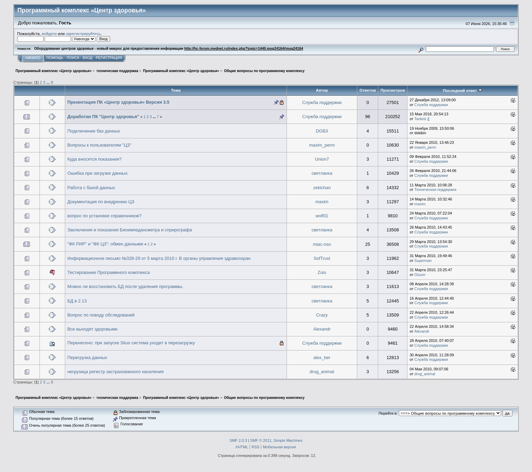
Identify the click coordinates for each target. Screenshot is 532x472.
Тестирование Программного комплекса (108, 272)
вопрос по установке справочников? (104, 215)
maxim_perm (322, 145)
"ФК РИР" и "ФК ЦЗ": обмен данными (105, 243)
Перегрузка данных (87, 357)
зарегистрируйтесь (83, 33)
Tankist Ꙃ (421, 119)
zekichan (322, 187)
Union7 (322, 159)
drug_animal (322, 371)
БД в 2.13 (76, 300)
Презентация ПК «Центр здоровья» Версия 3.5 (118, 102)
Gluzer (419, 275)
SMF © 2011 (260, 440)
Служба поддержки (322, 102)
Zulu (321, 272)
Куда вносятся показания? (94, 159)
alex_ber (322, 357)
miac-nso (322, 244)
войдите (49, 33)
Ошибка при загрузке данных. (98, 173)
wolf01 (321, 215)
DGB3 (322, 131)
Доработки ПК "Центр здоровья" (103, 116)
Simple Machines (288, 440)
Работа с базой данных (91, 187)
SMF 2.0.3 (238, 440)
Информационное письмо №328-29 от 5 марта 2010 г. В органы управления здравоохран (159, 258)
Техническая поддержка (435, 189)
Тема (176, 90)
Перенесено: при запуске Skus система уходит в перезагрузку (131, 342)
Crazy (322, 315)
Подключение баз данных (93, 131)
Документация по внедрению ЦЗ (100, 201)
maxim (321, 201)
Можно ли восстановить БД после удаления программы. (125, 286)
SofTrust (322, 258)
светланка (322, 173)
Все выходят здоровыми (92, 329)
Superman (423, 260)
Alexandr (322, 329)
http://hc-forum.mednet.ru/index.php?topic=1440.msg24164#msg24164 (243, 48)
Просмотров (392, 90)
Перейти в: (388, 413)
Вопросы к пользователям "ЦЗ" (99, 145)
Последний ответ (462, 90)
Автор (322, 90)
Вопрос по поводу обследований (101, 315)
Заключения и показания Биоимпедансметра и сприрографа (129, 229)
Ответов (367, 90)
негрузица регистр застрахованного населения (115, 371)
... (48, 82)
